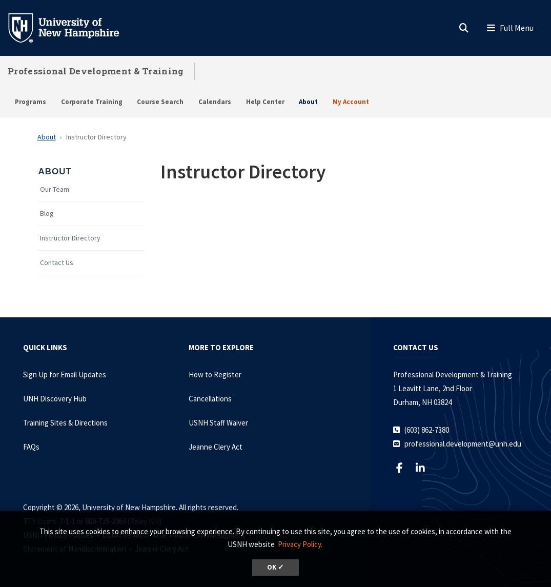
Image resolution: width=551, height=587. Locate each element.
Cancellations (210, 398)
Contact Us (56, 262)
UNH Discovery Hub (55, 398)
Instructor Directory (70, 238)
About (308, 101)
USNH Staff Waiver (218, 423)
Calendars (214, 101)
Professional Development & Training (96, 71)
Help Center (265, 101)
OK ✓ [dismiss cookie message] (275, 567)
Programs (30, 101)
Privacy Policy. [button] (300, 544)
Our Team (54, 189)
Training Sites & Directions (65, 423)
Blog (47, 213)
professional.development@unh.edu (462, 444)
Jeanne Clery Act (215, 447)
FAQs (31, 447)
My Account (351, 101)
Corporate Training (92, 101)
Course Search (160, 101)
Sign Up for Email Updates (64, 374)
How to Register (215, 374)
